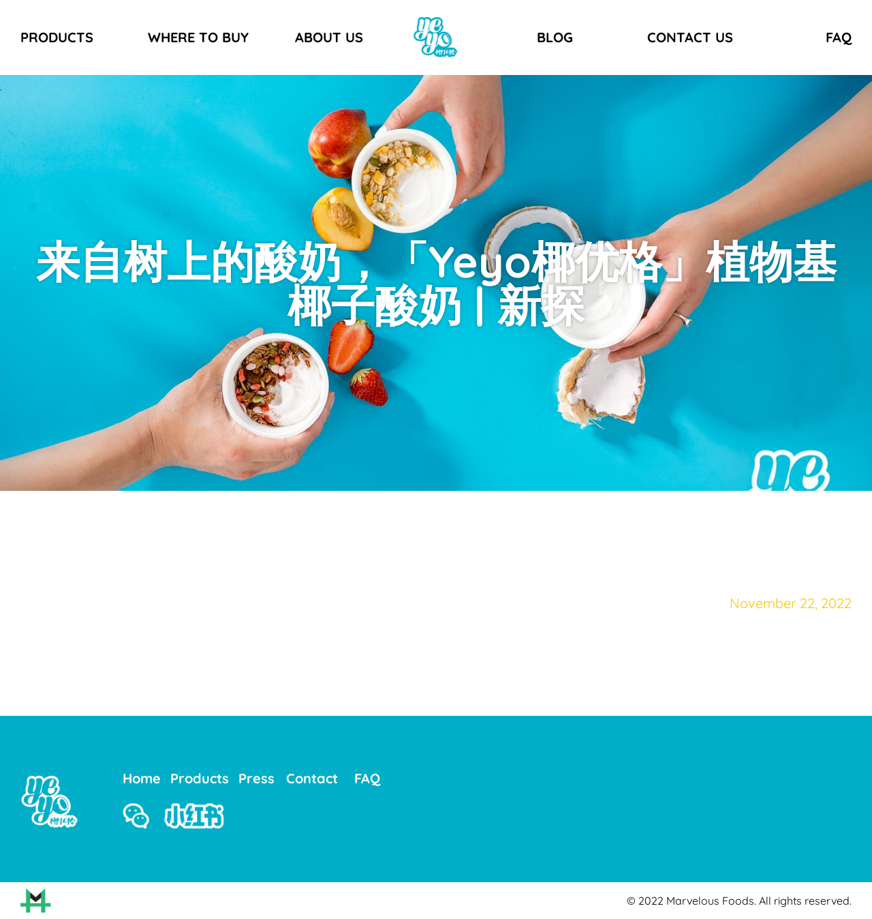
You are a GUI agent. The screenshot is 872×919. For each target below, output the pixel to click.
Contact (312, 778)
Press (256, 778)
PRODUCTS (56, 37)
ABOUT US (329, 37)
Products (199, 778)
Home (142, 778)
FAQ (839, 37)
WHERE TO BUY (198, 37)
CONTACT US (690, 37)
